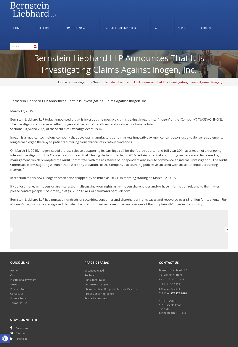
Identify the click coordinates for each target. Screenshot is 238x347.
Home (62, 82)
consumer (106, 199)
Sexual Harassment (96, 298)
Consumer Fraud (95, 280)
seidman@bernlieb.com (112, 191)
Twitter (17, 333)
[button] (5, 338)
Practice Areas (19, 289)
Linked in (18, 339)
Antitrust (90, 275)
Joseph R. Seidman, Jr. (48, 191)
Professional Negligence (99, 293)
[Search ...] (24, 46)
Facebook (19, 328)
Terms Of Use (18, 303)
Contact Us (17, 293)
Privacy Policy (18, 298)
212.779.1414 (172, 284)
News (97, 82)
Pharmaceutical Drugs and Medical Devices (111, 289)
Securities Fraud (94, 270)
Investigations (81, 82)
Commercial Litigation (98, 284)
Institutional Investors (23, 280)
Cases (13, 275)
